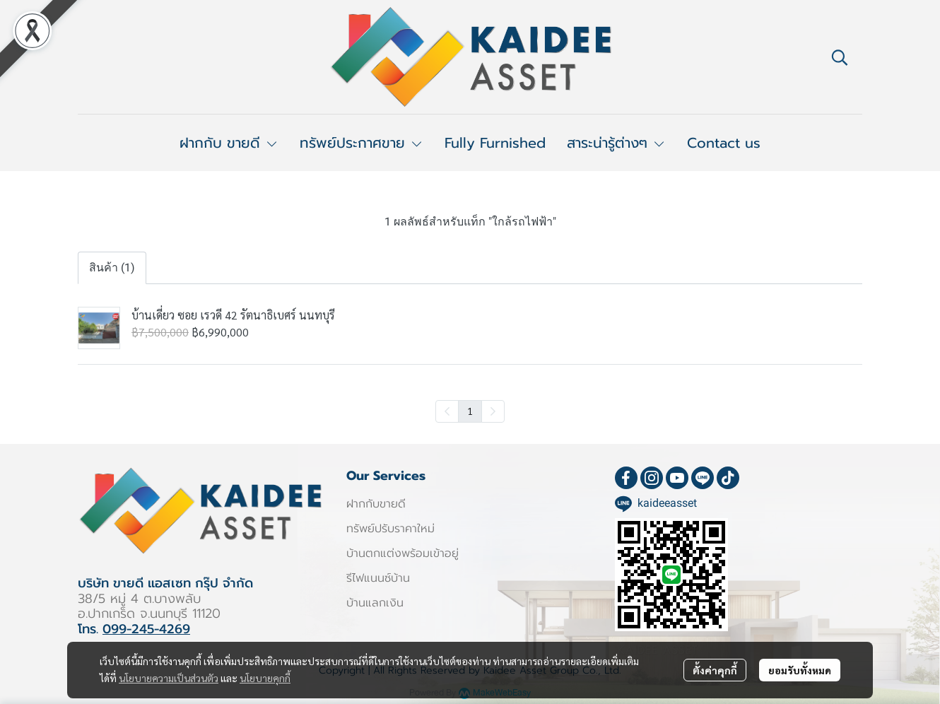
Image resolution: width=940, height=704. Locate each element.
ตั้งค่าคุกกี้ (715, 670)
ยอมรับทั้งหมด (799, 670)
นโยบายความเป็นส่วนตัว (168, 677)
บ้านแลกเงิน (375, 602)
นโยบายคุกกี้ (265, 677)
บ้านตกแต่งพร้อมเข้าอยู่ (402, 553)
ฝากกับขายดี (376, 503)
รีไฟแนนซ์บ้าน (378, 578)
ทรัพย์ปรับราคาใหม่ (390, 528)
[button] (840, 57)
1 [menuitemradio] (470, 410)
